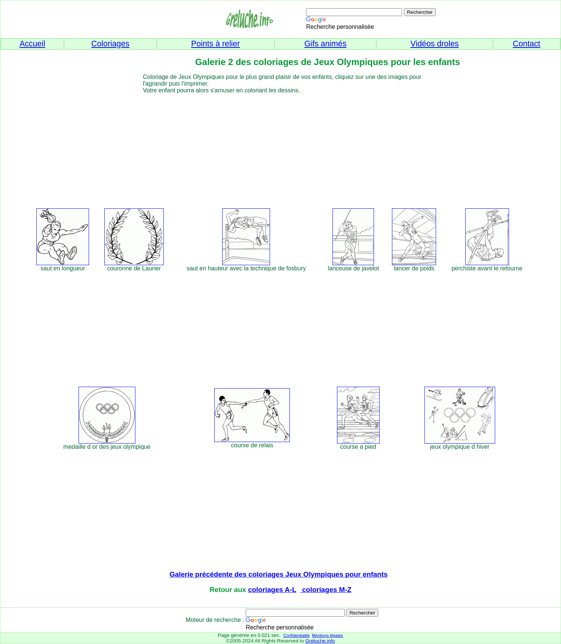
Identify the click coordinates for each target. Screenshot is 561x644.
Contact (526, 43)
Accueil (32, 43)
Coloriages (110, 43)
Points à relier (215, 43)
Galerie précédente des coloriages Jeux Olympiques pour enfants (278, 574)
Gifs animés (325, 43)
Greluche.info (320, 641)
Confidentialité (296, 635)
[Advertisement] (294, 146)
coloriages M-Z (326, 590)
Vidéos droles (435, 43)
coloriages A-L (272, 590)
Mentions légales (327, 635)
